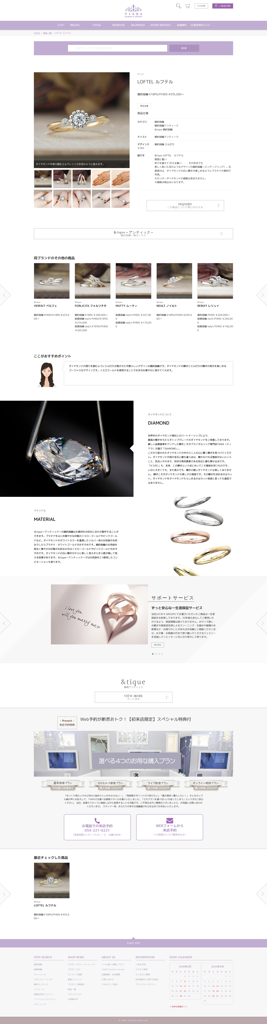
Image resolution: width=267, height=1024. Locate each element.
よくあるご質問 (143, 974)
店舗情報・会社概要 (111, 974)
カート (188, 6)
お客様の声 (73, 999)
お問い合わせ (108, 979)
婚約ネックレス (41, 984)
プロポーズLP (74, 969)
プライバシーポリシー (146, 984)
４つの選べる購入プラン (113, 964)
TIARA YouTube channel (113, 969)
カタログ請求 (142, 969)
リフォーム (39, 989)
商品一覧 (47, 33)
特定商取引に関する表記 (147, 979)
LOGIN (201, 6)
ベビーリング (40, 1004)
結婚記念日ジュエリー (44, 994)
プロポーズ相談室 (76, 984)
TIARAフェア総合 (110, 984)
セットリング (40, 974)
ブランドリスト (75, 994)
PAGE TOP (133, 943)
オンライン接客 (75, 974)
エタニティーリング (43, 979)
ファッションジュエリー (45, 999)
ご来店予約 (225, 5)
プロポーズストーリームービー (82, 964)
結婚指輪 (38, 969)
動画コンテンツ (75, 979)
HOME (37, 33)
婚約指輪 (38, 964)
